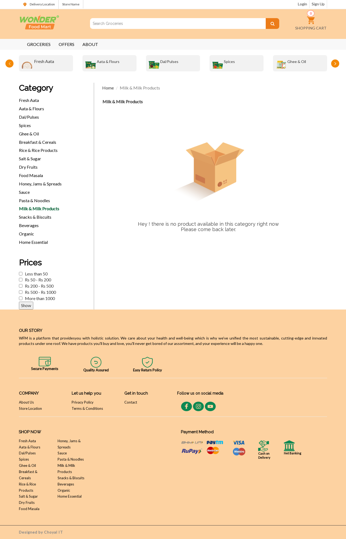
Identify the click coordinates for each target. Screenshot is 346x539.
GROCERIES (39, 44)
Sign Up (318, 4)
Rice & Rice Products (38, 150)
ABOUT (90, 44)
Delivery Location (38, 4)
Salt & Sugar (30, 158)
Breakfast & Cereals (37, 142)
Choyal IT (53, 532)
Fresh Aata (38, 63)
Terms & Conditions (87, 408)
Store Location (30, 408)
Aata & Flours (102, 63)
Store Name (70, 4)
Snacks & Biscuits (35, 216)
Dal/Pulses (163, 63)
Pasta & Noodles (34, 200)
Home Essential (33, 242)
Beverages (29, 225)
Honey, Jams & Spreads (40, 183)
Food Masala (31, 175)
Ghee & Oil (291, 63)
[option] (46, 63)
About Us (26, 402)
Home (108, 87)
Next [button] (335, 63)
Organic (26, 233)
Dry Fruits (28, 166)
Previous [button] (9, 63)
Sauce (24, 192)
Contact (130, 402)
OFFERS (66, 44)
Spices (223, 63)
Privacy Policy (83, 402)
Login (302, 4)
